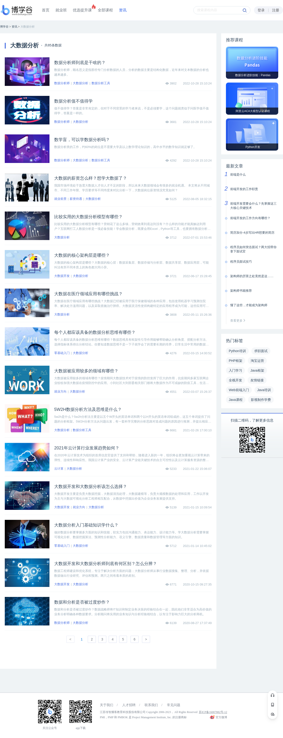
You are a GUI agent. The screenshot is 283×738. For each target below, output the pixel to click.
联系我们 (151, 705)
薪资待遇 (76, 199)
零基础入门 (62, 353)
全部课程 (105, 10)
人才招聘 (129, 705)
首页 (45, 10)
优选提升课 (82, 10)
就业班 (61, 10)
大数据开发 (62, 276)
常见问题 (173, 705)
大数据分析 (80, 83)
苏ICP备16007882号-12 (213, 712)
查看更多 (238, 320)
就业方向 (60, 391)
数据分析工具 (101, 83)
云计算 (58, 468)
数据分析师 (62, 83)
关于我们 (106, 705)
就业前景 (60, 199)
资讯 (123, 10)
